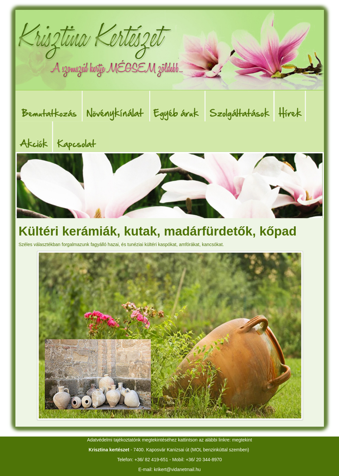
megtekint (242, 439)
